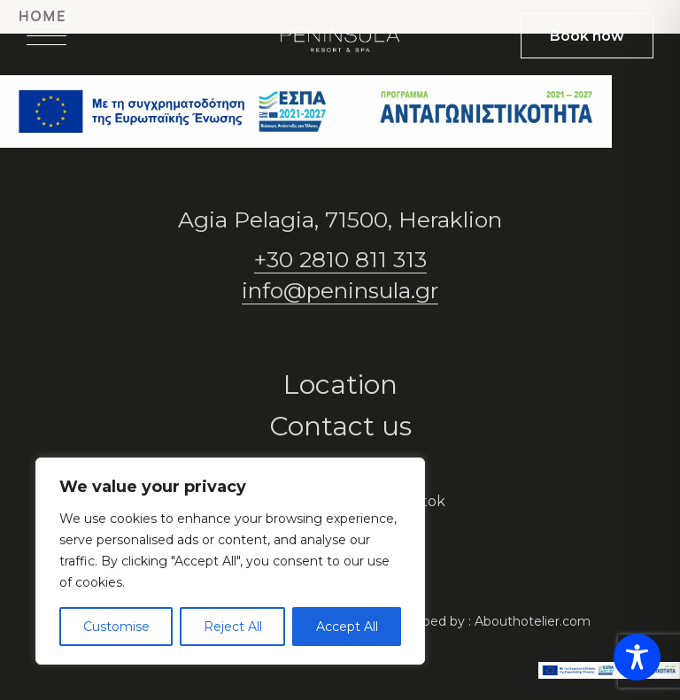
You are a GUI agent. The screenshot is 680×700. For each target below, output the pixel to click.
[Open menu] (46, 35)
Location (340, 384)
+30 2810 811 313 (340, 259)
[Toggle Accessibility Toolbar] (637, 657)
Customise (116, 627)
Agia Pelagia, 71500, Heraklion (340, 219)
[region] (230, 561)
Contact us (340, 426)
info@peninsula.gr (340, 290)
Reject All (233, 627)
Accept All (347, 627)
